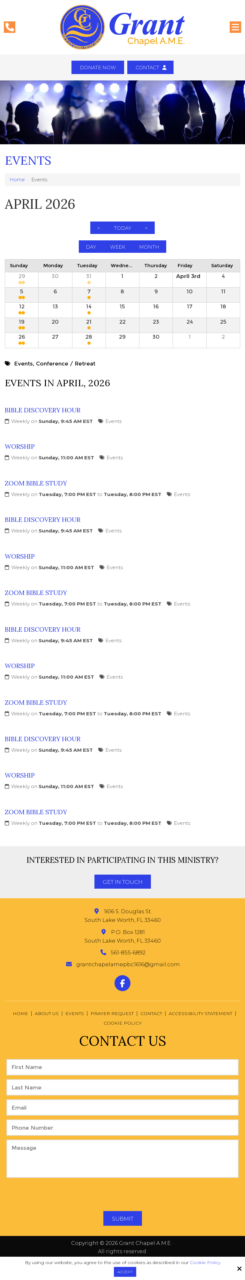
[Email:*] (122, 1114)
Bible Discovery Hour (42, 416)
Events (113, 427)
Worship (20, 453)
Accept (125, 1271)
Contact (152, 68)
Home (17, 180)
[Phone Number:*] (122, 1134)
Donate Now (96, 68)
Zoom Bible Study (36, 489)
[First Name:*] (122, 1073)
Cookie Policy (205, 1262)
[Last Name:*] (122, 1093)
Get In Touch (123, 888)
